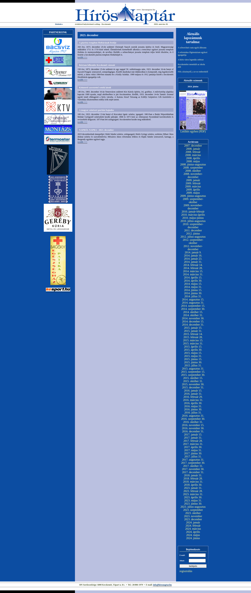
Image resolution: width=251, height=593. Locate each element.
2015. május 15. (193, 352)
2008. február (192, 151)
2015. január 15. (193, 327)
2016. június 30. (193, 409)
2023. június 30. (193, 503)
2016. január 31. (193, 393)
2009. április (193, 189)
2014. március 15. (193, 271)
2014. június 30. (193, 293)
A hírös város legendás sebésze (191, 59)
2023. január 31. (193, 487)
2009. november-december (193, 207)
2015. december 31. (193, 387)
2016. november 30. (193, 428)
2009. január (193, 180)
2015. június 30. (193, 362)
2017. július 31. (193, 456)
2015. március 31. (193, 343)
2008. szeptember (193, 167)
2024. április (193, 531)
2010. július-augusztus (193, 220)
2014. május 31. (193, 286)
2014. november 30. (193, 318)
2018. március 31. (193, 481)
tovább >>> (82, 57)
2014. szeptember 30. (193, 308)
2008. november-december (193, 175)
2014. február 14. (193, 264)
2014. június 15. (193, 290)
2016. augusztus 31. (193, 415)
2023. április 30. (193, 497)
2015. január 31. (193, 330)
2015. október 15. (193, 377)
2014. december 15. (193, 321)
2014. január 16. (193, 255)
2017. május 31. (193, 450)
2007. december (193, 145)
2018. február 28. (193, 478)
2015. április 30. (193, 349)
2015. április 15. (193, 346)
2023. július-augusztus (193, 506)
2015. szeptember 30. (193, 374)
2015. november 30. (193, 384)
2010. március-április (193, 214)
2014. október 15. (193, 312)
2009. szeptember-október (193, 200)
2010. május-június (193, 217)
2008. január (193, 148)
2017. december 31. (193, 472)
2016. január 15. (193, 390)
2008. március (193, 155)
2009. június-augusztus (193, 195)
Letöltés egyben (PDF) (193, 131)
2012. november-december (193, 248)
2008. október (193, 170)
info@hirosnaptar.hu (162, 585)
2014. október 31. (193, 315)
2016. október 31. (193, 421)
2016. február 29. (193, 396)
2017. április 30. (193, 447)
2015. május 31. (193, 356)
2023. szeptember (193, 509)
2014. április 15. (193, 277)
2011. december (193, 230)
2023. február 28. (193, 491)
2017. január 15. (193, 434)
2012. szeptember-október (193, 241)
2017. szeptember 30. (193, 462)
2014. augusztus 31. (193, 302)
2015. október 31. (193, 381)
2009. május (193, 192)
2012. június (193, 233)
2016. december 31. (193, 431)
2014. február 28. (193, 268)
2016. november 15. (193, 425)
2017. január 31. (193, 437)
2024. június (193, 538)
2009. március (193, 186)
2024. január (193, 522)
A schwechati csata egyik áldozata (192, 47)
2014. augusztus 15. (193, 299)
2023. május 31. (193, 500)
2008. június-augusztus (193, 164)
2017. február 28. (193, 440)
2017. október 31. (193, 465)
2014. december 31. (193, 324)
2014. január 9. (193, 252)
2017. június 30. (193, 453)
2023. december (193, 519)
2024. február (192, 525)
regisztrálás (186, 571)
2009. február (192, 183)
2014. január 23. (193, 258)
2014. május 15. (193, 283)
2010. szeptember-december (193, 226)
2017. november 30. (193, 469)
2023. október (193, 513)
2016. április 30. (193, 403)
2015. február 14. (193, 334)
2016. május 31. (193, 406)
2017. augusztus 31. (193, 459)
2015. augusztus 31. (193, 368)
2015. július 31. (193, 365)
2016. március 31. (193, 399)
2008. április (193, 158)
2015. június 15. (193, 359)
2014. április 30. (193, 280)
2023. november (193, 516)
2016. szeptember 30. (193, 418)
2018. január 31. (193, 475)
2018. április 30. (193, 484)
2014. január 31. (193, 261)
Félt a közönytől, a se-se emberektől (193, 71)
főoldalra (59, 24)
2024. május (193, 535)
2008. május (193, 161)
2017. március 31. (193, 443)
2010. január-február (193, 211)
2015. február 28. (193, 337)
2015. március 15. (193, 340)
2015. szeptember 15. (193, 371)
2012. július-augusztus (193, 236)
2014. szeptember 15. (193, 305)
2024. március (193, 528)
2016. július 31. (193, 412)
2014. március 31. (193, 274)
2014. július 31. (193, 296)
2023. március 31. (193, 494)
